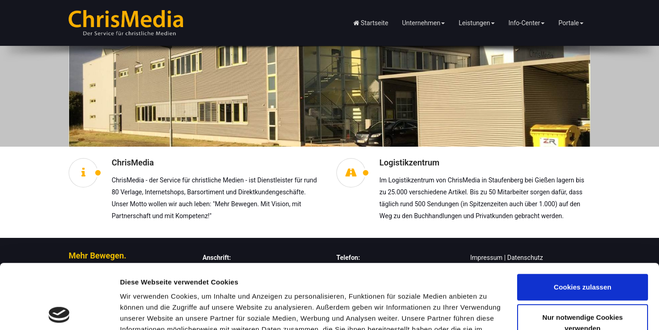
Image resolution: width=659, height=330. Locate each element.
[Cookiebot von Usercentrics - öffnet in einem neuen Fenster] (59, 312)
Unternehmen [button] (423, 23)
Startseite (371, 23)
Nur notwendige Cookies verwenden (582, 257)
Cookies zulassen (582, 222)
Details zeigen (143, 312)
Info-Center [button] (526, 23)
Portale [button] (570, 23)
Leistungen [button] (477, 23)
